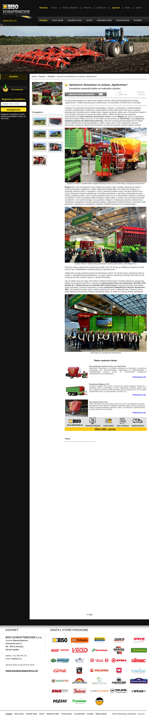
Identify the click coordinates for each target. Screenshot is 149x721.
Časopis (43, 20)
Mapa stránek (101, 714)
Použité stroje (75, 20)
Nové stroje (57, 20)
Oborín (139, 8)
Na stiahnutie (17, 90)
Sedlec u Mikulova (70, 8)
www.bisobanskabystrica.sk (22, 671)
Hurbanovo (102, 8)
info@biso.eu (16, 659)
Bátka (127, 8)
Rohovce (87, 8)
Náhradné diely (104, 20)
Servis (89, 20)
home (34, 76)
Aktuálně (51, 76)
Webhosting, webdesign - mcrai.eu (131, 714)
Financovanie (122, 20)
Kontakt (138, 20)
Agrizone (116, 8)
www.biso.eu (10, 20)
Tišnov (54, 8)
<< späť (89, 615)
